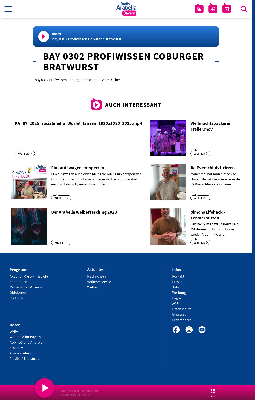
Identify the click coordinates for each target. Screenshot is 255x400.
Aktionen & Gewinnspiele (29, 276)
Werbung (179, 292)
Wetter (92, 287)
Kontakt (178, 276)
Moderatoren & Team (26, 287)
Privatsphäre (181, 319)
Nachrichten (96, 276)
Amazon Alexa (20, 353)
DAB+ (14, 331)
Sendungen (18, 281)
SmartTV (16, 347)
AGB (175, 303)
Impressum (180, 314)
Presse (177, 281)
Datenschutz (181, 309)
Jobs (176, 287)
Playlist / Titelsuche (25, 358)
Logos (176, 298)
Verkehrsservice (99, 281)
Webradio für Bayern (25, 336)
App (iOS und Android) (27, 342)
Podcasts (17, 298)
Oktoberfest (19, 292)
